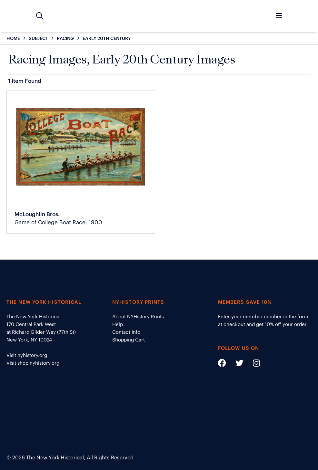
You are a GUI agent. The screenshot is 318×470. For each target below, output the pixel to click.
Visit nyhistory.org (26, 355)
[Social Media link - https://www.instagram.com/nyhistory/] (252, 364)
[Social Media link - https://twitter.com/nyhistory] (235, 364)
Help (117, 324)
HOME (13, 38)
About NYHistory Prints (138, 316)
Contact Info (126, 332)
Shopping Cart (128, 340)
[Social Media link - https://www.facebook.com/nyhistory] (222, 364)
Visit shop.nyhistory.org (32, 363)
